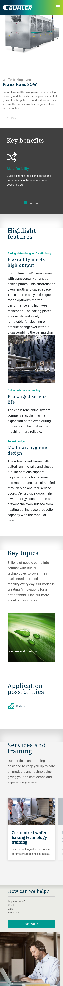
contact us (31, 924)
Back (11, 117)
